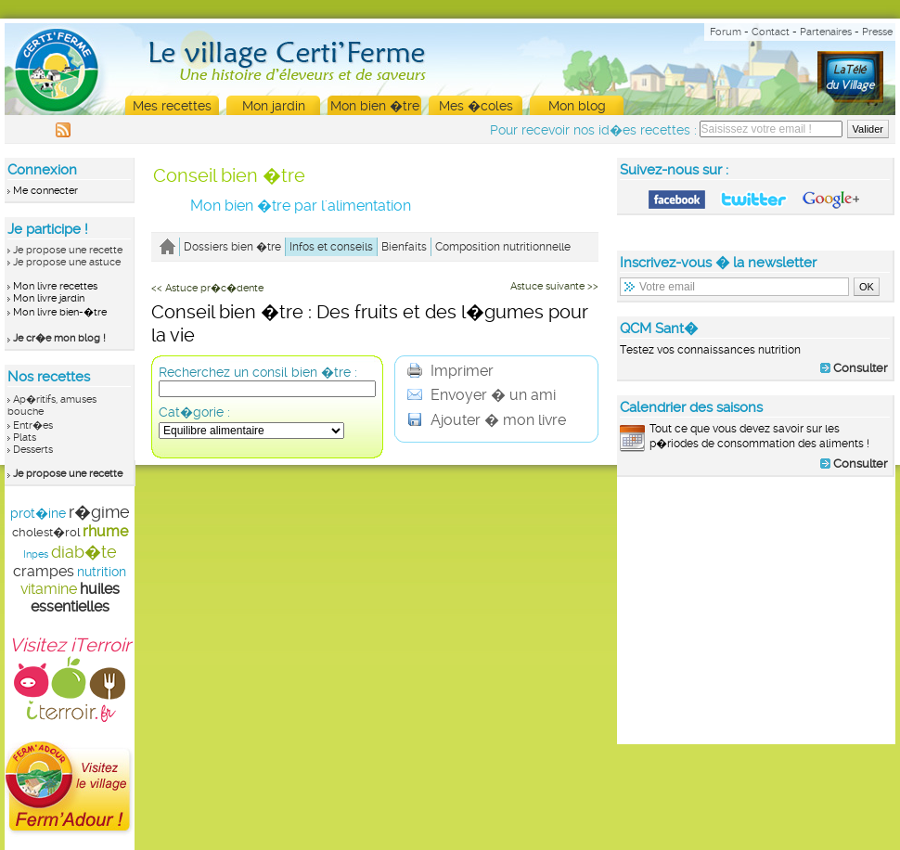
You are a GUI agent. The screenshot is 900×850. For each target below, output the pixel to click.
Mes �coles (476, 105)
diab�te (84, 551)
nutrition (101, 571)
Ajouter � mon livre (486, 420)
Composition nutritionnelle (503, 246)
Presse (877, 32)
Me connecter (45, 191)
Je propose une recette (67, 250)
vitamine (48, 589)
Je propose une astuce (67, 262)
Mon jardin (273, 105)
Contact (771, 32)
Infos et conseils (331, 246)
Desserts (33, 450)
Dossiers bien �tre (232, 246)
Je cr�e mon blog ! (59, 338)
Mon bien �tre (374, 105)
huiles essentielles (75, 597)
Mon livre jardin (48, 298)
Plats (24, 437)
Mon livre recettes (55, 286)
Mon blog (577, 105)
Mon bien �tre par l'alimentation (300, 205)
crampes (43, 571)
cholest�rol (46, 532)
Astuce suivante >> (554, 286)
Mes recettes (172, 105)
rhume (105, 531)
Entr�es (33, 425)
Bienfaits (404, 246)
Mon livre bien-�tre (60, 312)
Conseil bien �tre (229, 175)
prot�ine (38, 513)
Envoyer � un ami (481, 395)
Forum (725, 32)
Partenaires (826, 32)
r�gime (99, 512)
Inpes (35, 554)
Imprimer (450, 371)
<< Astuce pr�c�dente (207, 288)
